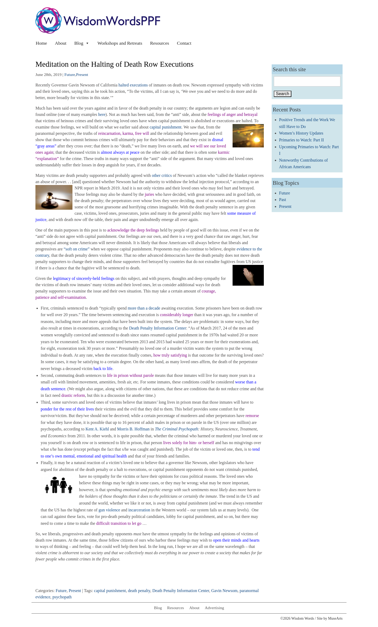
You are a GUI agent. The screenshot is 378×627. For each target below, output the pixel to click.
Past (282, 199)
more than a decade (144, 308)
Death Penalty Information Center (157, 328)
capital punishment (165, 127)
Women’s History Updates (301, 133)
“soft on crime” (77, 249)
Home (41, 43)
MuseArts (335, 618)
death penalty (139, 590)
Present (82, 74)
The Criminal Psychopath (176, 429)
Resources (159, 43)
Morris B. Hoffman (133, 429)
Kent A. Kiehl (97, 429)
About (60, 43)
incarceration (139, 510)
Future (69, 74)
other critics (162, 175)
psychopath (62, 597)
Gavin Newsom (224, 590)
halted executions (133, 85)
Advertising (214, 607)
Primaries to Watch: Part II (301, 140)
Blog (82, 43)
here (102, 114)
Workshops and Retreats (119, 43)
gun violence (109, 510)
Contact (184, 43)
